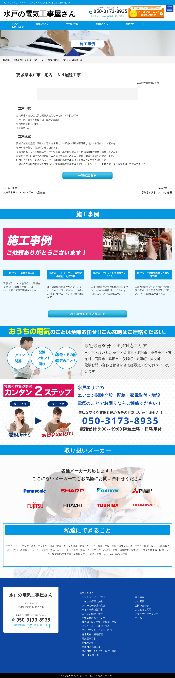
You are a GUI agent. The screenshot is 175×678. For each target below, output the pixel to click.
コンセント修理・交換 (93, 597)
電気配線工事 (89, 638)
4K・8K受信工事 (90, 655)
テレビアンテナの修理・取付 (97, 630)
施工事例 (139, 597)
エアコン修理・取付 (92, 613)
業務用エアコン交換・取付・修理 (99, 650)
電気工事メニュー (89, 593)
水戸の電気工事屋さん (83, 675)
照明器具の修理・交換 (93, 617)
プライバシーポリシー (146, 613)
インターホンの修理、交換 (96, 626)
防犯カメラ (87, 642)
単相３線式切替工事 (92, 609)
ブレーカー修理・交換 (93, 605)
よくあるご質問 (143, 609)
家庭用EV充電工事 (91, 646)
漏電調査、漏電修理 (92, 634)
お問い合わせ (142, 605)
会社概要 (139, 601)
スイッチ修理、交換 (92, 601)
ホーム (138, 617)
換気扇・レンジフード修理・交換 (99, 622)
